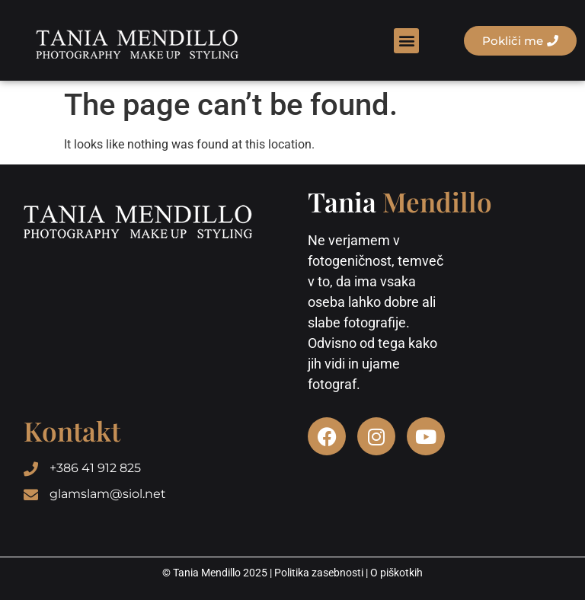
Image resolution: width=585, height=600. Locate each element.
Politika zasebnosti (318, 572)
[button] (406, 40)
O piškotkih (396, 572)
